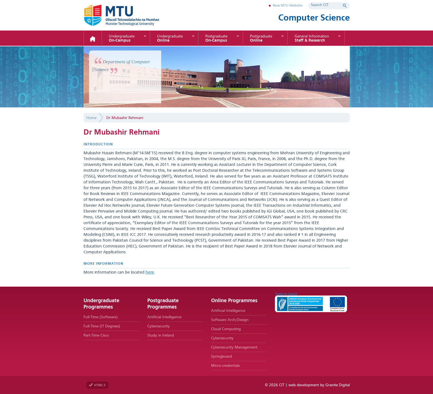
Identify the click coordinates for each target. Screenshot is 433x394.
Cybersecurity (158, 326)
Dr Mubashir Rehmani (124, 118)
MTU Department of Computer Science (130, 15)
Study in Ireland (160, 335)
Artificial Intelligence (164, 317)
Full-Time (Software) (100, 317)
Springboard (221, 356)
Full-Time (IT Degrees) (101, 326)
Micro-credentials (225, 366)
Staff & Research (312, 38)
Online (170, 38)
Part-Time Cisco (96, 335)
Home (93, 39)
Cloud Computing (226, 329)
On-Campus (122, 38)
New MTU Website (287, 5)
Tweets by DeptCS (286, 293)
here (150, 273)
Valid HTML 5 (97, 385)
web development (303, 385)
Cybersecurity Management (234, 347)
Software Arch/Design (230, 320)
